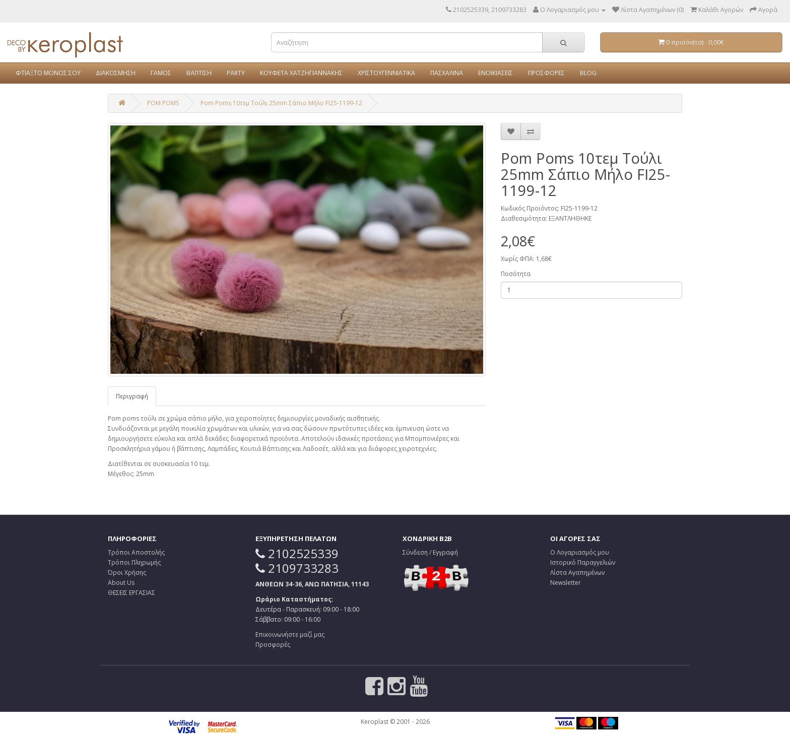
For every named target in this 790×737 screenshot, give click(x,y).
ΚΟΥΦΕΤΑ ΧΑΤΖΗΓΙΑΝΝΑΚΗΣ (301, 73)
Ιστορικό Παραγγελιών (582, 562)
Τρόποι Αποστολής (136, 552)
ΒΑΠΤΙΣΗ (199, 73)
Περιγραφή (132, 396)
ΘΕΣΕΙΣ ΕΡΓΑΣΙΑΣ (131, 592)
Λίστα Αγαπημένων (577, 572)
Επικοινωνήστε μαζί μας (289, 634)
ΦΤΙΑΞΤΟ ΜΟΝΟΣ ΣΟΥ (48, 73)
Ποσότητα (516, 274)
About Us (121, 582)
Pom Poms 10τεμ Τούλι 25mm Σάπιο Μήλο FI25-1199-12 (281, 103)
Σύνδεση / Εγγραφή (430, 552)
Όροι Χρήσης (127, 572)
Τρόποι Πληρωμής (134, 562)
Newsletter (565, 582)
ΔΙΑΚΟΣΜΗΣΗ (116, 73)
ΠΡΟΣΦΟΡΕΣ (546, 73)
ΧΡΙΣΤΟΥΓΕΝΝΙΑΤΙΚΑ (386, 73)
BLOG (588, 73)
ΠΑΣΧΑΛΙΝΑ (446, 73)
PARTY (236, 73)
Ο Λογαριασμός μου (579, 552)
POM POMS (163, 103)
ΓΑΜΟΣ (161, 73)
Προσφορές (272, 644)
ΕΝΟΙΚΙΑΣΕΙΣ (495, 73)
